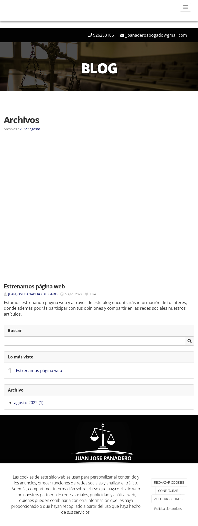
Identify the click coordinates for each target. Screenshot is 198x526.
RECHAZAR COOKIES (169, 482)
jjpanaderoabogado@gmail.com (155, 35)
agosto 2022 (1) (28, 402)
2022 (23, 128)
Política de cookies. (168, 508)
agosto (35, 128)
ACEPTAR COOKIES (168, 498)
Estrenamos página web (39, 370)
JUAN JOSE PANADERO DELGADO (33, 294)
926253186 (103, 35)
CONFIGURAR (168, 490)
